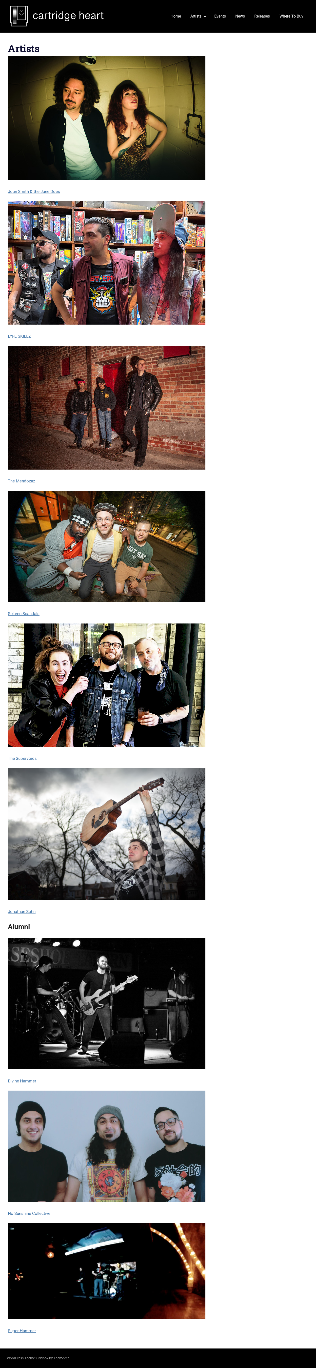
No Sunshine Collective (29, 1213)
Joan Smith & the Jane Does (34, 191)
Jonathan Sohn (22, 911)
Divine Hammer (22, 1080)
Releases (262, 16)
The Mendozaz (21, 480)
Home (176, 16)
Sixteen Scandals (24, 613)
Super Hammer (22, 1330)
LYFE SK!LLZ (19, 336)
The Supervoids (22, 758)
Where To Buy (291, 16)
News (240, 16)
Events (220, 16)
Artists (198, 16)
